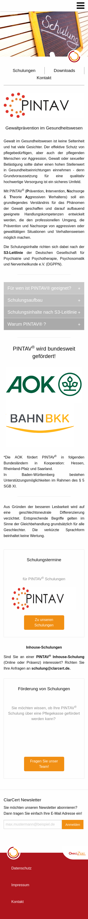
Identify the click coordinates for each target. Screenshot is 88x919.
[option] (44, 34)
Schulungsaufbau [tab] (25, 300)
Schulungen (24, 70)
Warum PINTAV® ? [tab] (26, 324)
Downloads (64, 70)
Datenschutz (21, 868)
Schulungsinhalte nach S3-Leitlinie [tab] (42, 312)
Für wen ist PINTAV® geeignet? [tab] (39, 288)
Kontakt (44, 77)
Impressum (20, 885)
